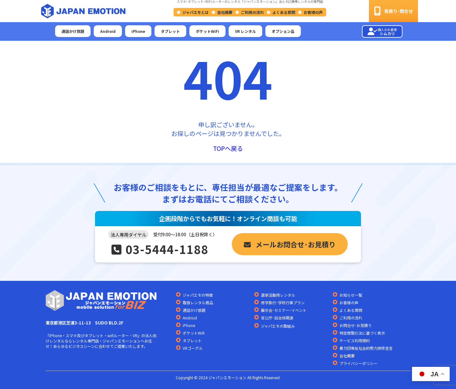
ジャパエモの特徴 (198, 295)
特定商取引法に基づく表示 (362, 333)
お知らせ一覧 (350, 295)
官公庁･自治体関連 (277, 317)
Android (108, 31)
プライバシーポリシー (358, 363)
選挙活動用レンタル (278, 295)
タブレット (170, 31)
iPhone (138, 31)
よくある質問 (283, 12)
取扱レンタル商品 (198, 302)
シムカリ (382, 31)
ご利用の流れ (252, 12)
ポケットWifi (194, 333)
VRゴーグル (193, 348)
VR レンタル (245, 31)
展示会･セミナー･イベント (284, 310)
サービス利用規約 (354, 340)
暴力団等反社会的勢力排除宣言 (366, 348)
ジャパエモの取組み (278, 326)
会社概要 (224, 12)
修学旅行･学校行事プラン (283, 302)
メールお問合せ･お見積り (290, 244)
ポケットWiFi (207, 31)
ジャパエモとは (195, 12)
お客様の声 (313, 12)
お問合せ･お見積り (355, 325)
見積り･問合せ (393, 11)
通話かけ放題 (72, 31)
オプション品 (283, 31)
